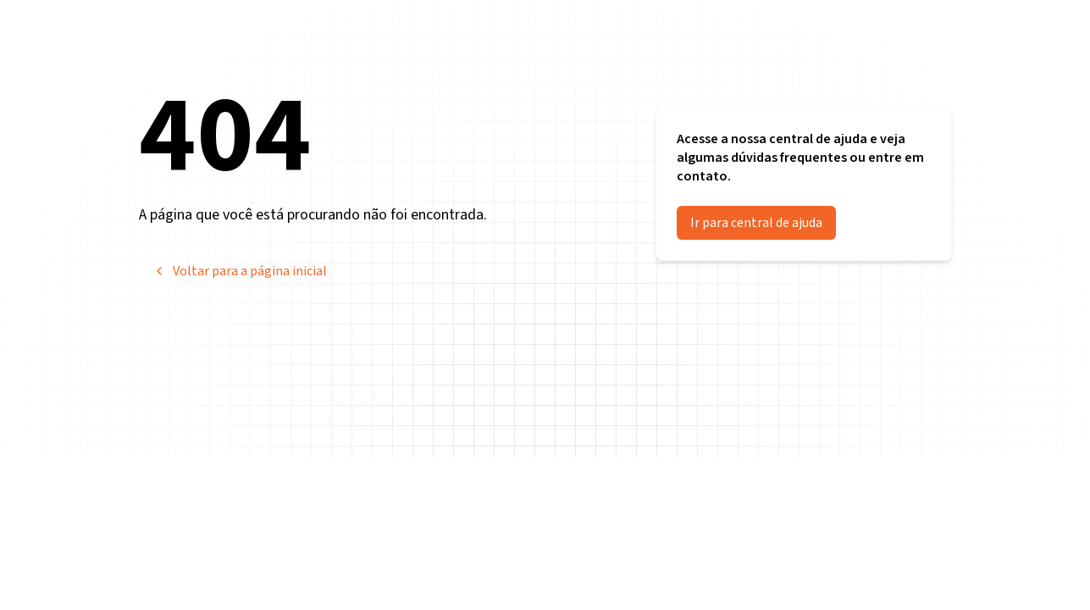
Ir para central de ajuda (756, 223)
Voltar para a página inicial (239, 271)
